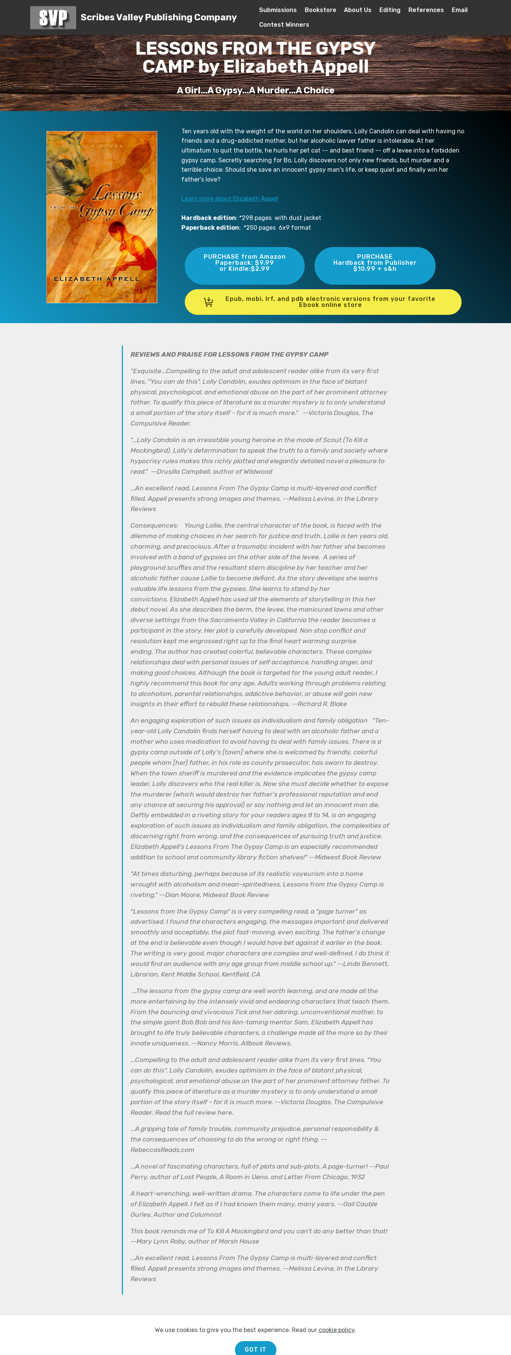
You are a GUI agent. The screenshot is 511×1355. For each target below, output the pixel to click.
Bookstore (320, 10)
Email (460, 10)
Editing (390, 10)
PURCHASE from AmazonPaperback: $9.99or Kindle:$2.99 (245, 262)
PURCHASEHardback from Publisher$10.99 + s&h (375, 262)
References (426, 10)
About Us (357, 10)
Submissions (278, 10)
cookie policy (336, 1343)
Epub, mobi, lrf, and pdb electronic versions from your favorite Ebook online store (320, 301)
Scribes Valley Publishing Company (159, 17)
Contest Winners (284, 24)
